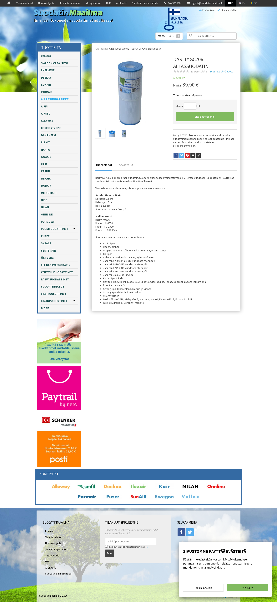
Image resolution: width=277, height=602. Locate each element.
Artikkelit (121, 3)
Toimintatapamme (70, 3)
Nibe (44, 200)
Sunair (46, 84)
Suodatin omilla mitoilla (145, 3)
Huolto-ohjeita (46, 3)
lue (146, 546)
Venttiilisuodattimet (57, 272)
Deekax (46, 77)
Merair (46, 178)
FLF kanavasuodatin (55, 265)
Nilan (45, 207)
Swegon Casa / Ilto (54, 63)
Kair (44, 164)
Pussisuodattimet (54, 229)
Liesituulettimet (53, 294)
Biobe (45, 308)
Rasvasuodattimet (55, 279)
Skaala (46, 243)
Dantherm (48, 135)
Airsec (45, 113)
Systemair (48, 250)
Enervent (48, 70)
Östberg (47, 257)
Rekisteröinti (208, 10)
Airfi (44, 106)
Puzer (45, 236)
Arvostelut (126, 165)
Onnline (47, 214)
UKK (108, 3)
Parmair (46, 92)
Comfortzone (51, 128)
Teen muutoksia (203, 589)
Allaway (47, 121)
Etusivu (47, 530)
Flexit (45, 142)
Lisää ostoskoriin (204, 116)
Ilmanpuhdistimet (54, 301)
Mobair (46, 185)
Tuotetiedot (103, 165)
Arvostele (221, 71)
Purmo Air (48, 222)
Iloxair (46, 157)
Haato (45, 149)
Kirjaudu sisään (229, 10)
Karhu (45, 171)
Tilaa (109, 552)
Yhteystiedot (93, 3)
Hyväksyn (247, 588)
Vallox (46, 56)
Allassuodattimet (55, 99)
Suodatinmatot (52, 286)
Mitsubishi (48, 193)
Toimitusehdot (24, 3)
